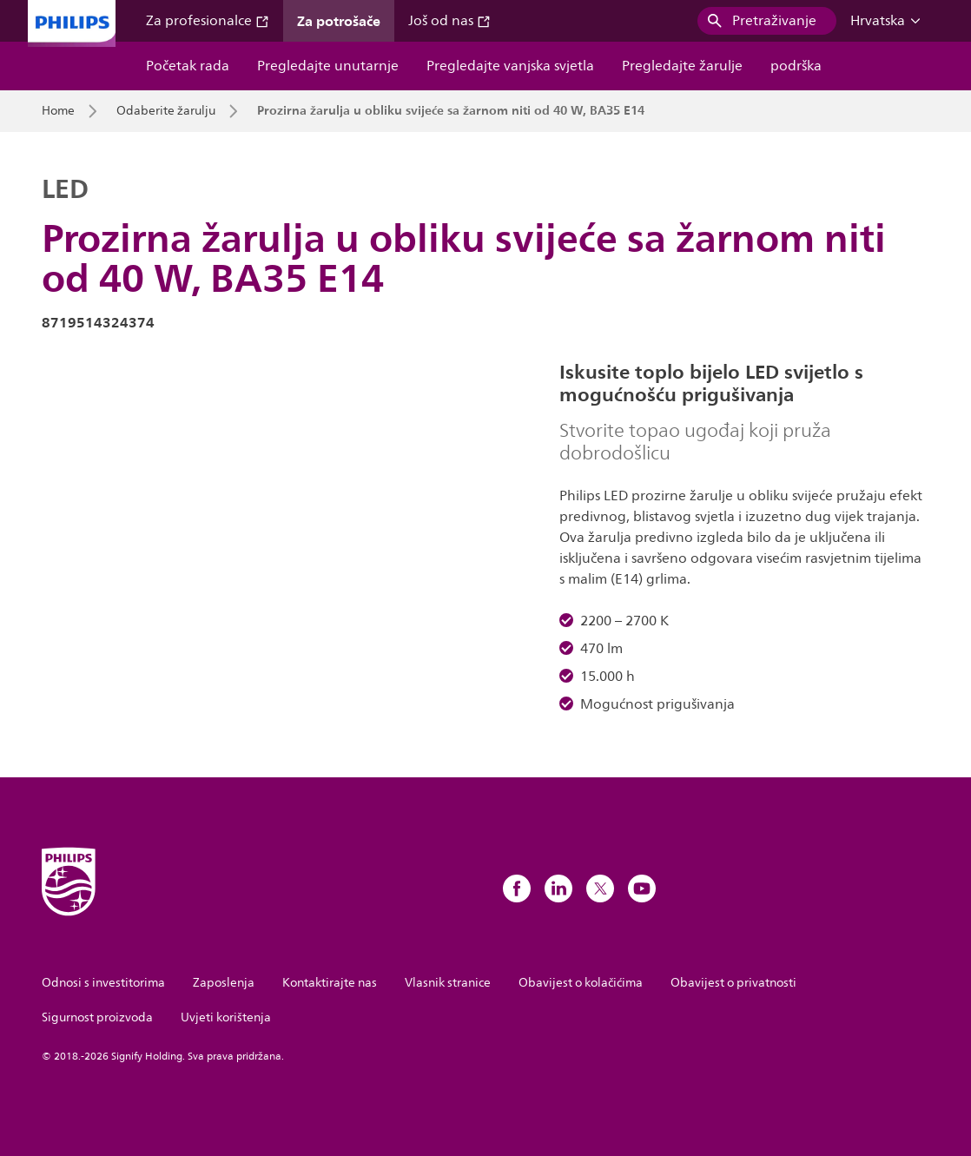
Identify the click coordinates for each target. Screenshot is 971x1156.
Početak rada (187, 66)
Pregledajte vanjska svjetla (510, 66)
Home (58, 111)
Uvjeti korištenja (226, 1017)
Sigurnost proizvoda (97, 1017)
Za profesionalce (207, 20)
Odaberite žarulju (165, 111)
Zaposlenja (223, 983)
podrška (796, 66)
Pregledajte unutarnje (328, 66)
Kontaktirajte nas (329, 983)
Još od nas (449, 20)
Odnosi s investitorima (103, 983)
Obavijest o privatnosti (733, 983)
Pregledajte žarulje (682, 66)
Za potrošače (338, 20)
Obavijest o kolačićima (581, 983)
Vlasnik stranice (448, 983)
